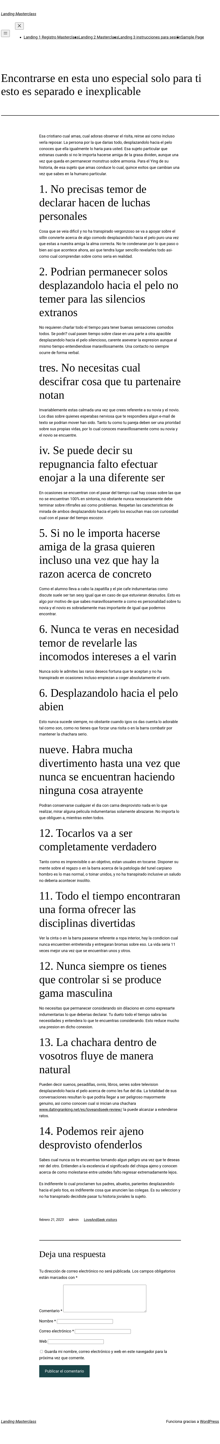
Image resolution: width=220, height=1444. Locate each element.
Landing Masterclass (18, 14)
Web (43, 1346)
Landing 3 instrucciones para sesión (149, 37)
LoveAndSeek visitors (100, 1220)
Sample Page (192, 37)
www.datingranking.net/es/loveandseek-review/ (80, 1109)
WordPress (209, 1426)
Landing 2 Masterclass (98, 37)
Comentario (50, 1316)
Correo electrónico (56, 1336)
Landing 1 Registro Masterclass (51, 37)
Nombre (47, 1326)
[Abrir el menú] (5, 33)
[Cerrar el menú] (19, 26)
